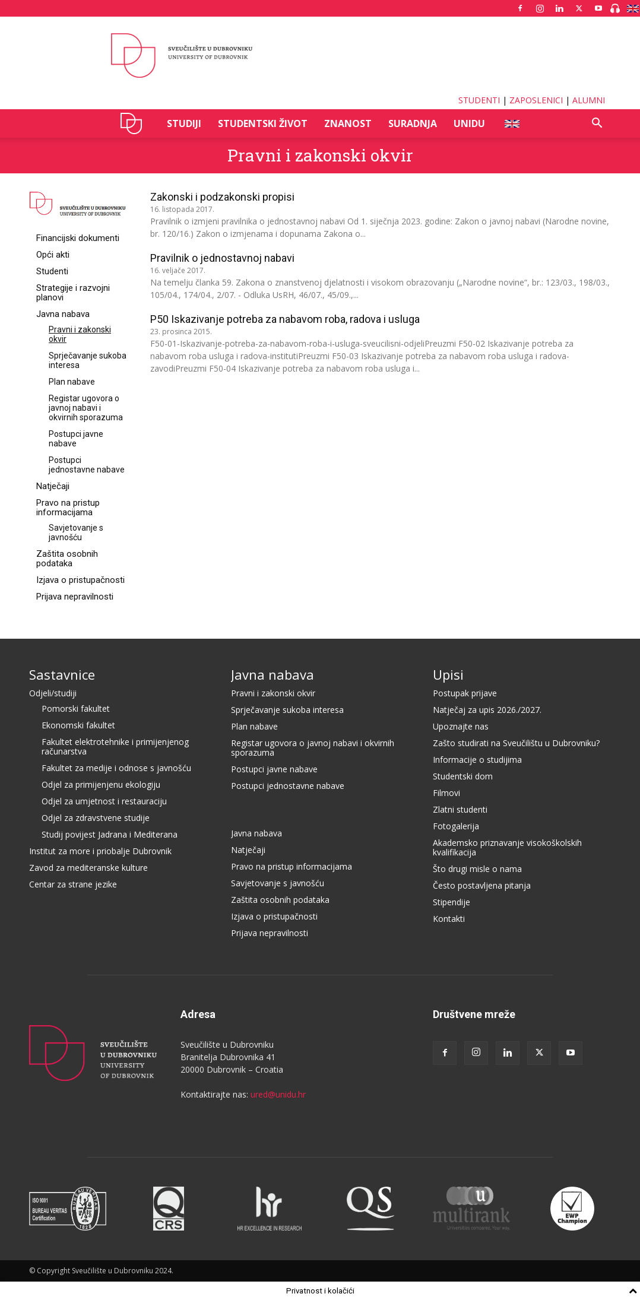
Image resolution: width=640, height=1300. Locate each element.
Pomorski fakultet (76, 708)
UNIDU (134, 123)
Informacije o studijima (477, 759)
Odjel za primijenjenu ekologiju (101, 784)
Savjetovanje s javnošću (76, 532)
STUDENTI (479, 100)
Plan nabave (72, 381)
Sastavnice (62, 674)
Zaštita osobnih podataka (67, 558)
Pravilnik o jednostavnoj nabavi (222, 258)
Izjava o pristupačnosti (80, 580)
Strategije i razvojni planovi (73, 293)
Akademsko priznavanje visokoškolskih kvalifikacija (507, 847)
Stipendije (451, 902)
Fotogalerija (456, 826)
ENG (511, 123)
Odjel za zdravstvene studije (96, 817)
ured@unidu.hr (278, 1094)
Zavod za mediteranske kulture (88, 867)
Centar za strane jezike (73, 884)
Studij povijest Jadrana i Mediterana (110, 834)
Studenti (52, 271)
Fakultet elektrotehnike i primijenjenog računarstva (115, 746)
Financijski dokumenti (77, 238)
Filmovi (446, 792)
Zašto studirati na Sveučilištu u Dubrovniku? (516, 743)
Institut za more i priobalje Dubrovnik (100, 851)
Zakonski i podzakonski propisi (222, 197)
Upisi (448, 674)
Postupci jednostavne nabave (87, 464)
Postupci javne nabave (76, 438)
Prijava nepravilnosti (74, 596)
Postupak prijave (465, 693)
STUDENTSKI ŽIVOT (263, 123)
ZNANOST (348, 123)
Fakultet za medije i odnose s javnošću (116, 767)
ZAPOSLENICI (536, 100)
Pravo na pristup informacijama (68, 507)
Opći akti (52, 254)
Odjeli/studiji (53, 693)
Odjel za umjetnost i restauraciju (104, 801)
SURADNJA (412, 123)
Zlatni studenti (460, 809)
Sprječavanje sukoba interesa (287, 709)
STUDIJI (184, 123)
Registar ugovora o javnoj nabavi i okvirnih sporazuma (86, 408)
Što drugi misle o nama (477, 868)
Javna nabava (63, 314)
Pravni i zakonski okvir (273, 693)
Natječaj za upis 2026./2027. (487, 709)
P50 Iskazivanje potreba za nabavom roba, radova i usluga (285, 319)
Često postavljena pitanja (482, 885)
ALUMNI (588, 100)
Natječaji (52, 486)
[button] (596, 124)
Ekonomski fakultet (78, 725)
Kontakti (449, 918)
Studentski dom (463, 776)
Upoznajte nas (461, 726)
